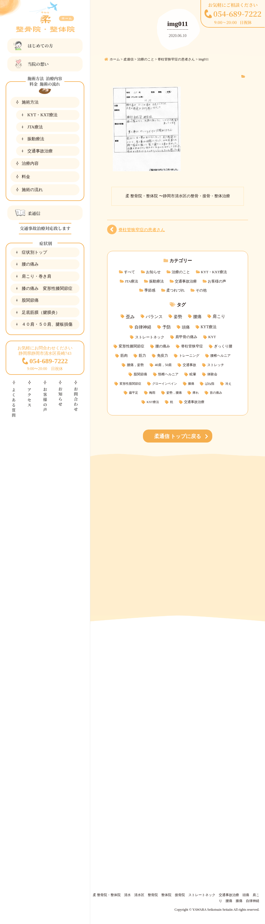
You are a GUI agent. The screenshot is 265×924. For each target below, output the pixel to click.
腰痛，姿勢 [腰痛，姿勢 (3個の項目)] (135, 365)
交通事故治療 (40, 150)
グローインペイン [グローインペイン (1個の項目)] (164, 383)
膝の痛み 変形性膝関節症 (47, 288)
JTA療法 (35, 126)
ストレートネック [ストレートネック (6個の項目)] (149, 337)
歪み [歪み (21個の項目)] (130, 316)
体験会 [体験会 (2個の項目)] (212, 374)
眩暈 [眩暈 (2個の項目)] (192, 374)
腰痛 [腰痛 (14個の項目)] (197, 316)
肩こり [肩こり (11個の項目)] (219, 316)
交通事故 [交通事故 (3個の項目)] (189, 365)
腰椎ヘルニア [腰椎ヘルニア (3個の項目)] (220, 356)
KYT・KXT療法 (42, 114)
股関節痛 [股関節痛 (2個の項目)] (140, 374)
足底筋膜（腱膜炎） (41, 312)
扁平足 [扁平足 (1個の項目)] (133, 392)
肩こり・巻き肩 (36, 276)
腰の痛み (30, 264)
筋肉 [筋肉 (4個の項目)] (124, 356)
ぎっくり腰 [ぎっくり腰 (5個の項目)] (223, 346)
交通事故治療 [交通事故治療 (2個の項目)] (194, 402)
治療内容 (30, 163)
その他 (201, 290)
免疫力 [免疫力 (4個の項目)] (162, 356)
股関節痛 (30, 300)
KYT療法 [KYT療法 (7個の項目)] (209, 327)
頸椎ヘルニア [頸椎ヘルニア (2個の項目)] (168, 374)
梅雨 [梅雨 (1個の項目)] (152, 392)
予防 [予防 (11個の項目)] (166, 327)
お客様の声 (217, 281)
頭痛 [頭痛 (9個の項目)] (186, 327)
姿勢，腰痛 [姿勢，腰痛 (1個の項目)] (174, 392)
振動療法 (35, 138)
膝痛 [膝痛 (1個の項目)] (191, 383)
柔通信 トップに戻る (177, 436)
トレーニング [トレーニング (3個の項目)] (189, 356)
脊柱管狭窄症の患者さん (141, 229)
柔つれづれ (175, 290)
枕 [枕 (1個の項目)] (171, 402)
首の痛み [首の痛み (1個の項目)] (216, 392)
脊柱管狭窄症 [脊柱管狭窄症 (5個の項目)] (192, 346)
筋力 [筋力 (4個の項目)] (142, 356)
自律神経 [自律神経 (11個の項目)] (142, 327)
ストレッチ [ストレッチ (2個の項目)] (215, 365)
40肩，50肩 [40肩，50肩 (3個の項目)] (163, 365)
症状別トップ (34, 252)
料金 (26, 176)
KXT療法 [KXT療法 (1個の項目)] (153, 402)
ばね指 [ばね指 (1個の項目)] (209, 383)
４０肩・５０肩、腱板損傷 (47, 324)
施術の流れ (32, 189)
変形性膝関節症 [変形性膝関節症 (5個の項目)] (131, 346)
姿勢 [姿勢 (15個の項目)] (178, 316)
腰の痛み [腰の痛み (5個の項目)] (162, 346)
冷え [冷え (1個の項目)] (228, 383)
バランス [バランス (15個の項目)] (154, 316)
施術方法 (30, 102)
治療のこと (181, 272)
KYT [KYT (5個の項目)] (212, 337)
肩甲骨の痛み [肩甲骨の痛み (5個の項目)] (186, 337)
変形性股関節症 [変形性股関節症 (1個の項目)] (130, 383)
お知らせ (153, 272)
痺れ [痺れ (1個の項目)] (196, 392)
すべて (129, 272)
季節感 (149, 290)
